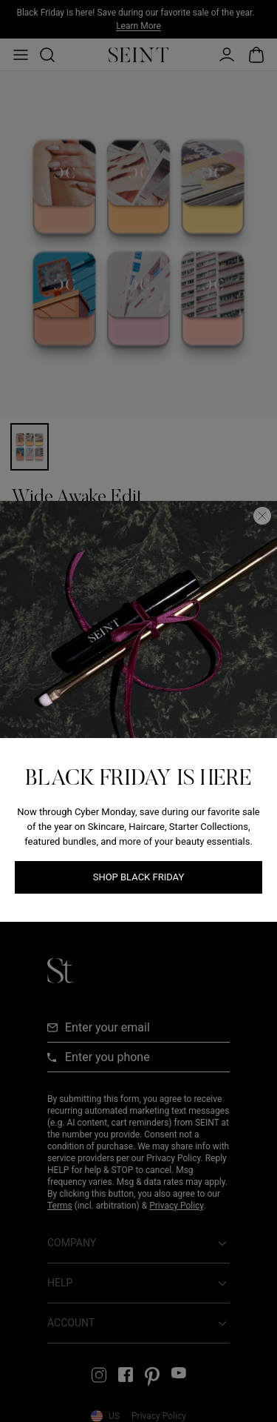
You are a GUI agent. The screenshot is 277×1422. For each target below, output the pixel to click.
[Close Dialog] (262, 516)
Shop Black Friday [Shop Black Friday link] (139, 877)
